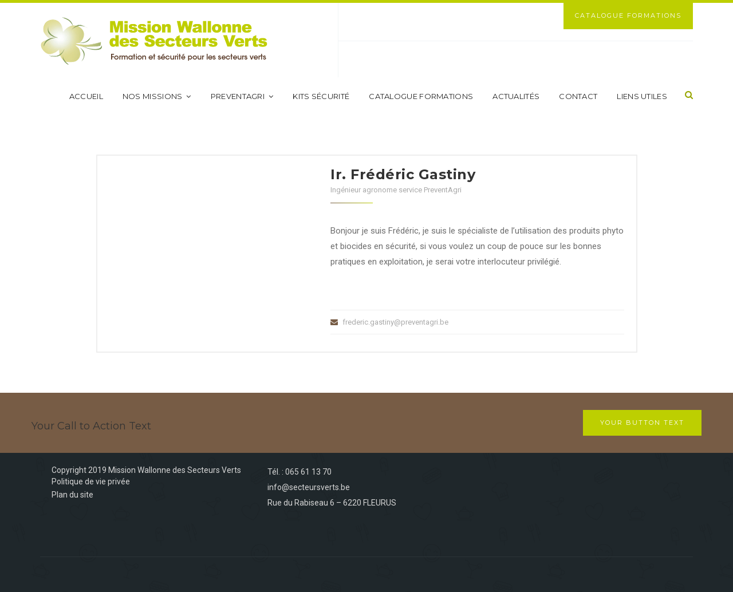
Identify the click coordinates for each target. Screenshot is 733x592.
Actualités (515, 96)
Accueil (86, 96)
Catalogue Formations (628, 15)
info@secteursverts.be (308, 487)
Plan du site (72, 494)
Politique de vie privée (91, 481)
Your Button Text (642, 423)
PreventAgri (242, 96)
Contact (578, 96)
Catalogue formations (421, 96)
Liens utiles (642, 96)
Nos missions (157, 96)
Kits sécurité (321, 96)
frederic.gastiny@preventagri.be (395, 322)
